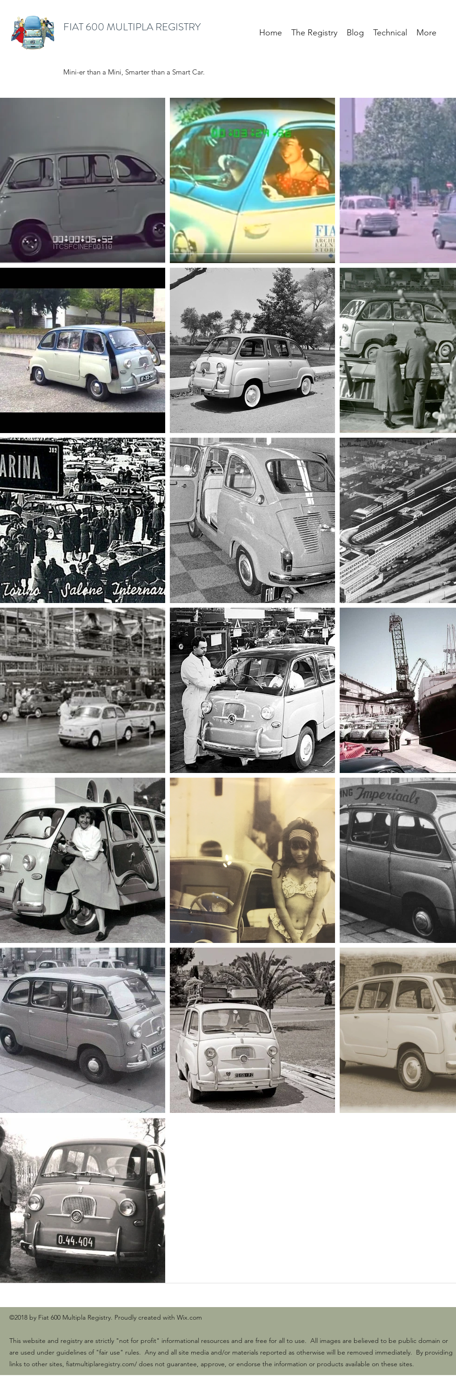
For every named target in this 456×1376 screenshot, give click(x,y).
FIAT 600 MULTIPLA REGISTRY (132, 27)
